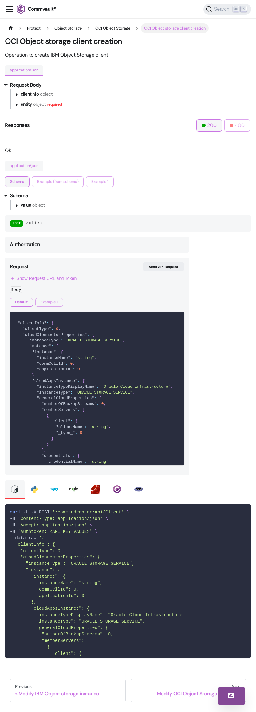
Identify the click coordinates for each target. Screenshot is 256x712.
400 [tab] (237, 125)
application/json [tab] (24, 70)
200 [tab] (209, 125)
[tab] (17, 181)
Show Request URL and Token (43, 278)
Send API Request (163, 267)
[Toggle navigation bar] (9, 9)
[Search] (227, 9)
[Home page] (11, 28)
